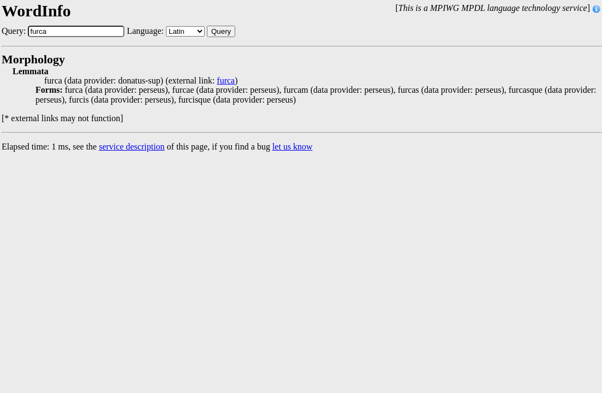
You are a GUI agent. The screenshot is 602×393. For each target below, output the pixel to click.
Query (221, 31)
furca (226, 80)
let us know (292, 146)
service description (131, 146)
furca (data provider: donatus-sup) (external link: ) (141, 80)
